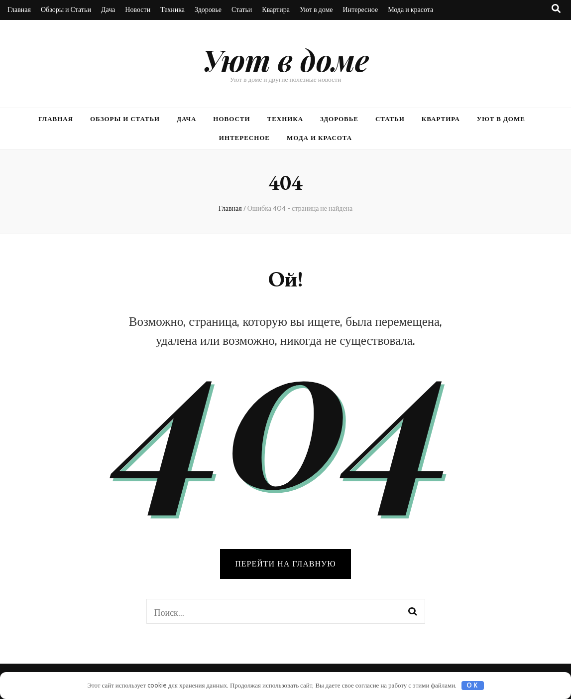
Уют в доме (316, 9)
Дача (108, 9)
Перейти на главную (285, 563)
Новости (137, 9)
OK (472, 685)
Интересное (360, 9)
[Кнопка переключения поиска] (556, 8)
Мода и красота (410, 9)
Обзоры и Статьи (66, 9)
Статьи (241, 9)
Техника (172, 9)
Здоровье (208, 9)
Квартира (276, 9)
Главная (19, 9)
